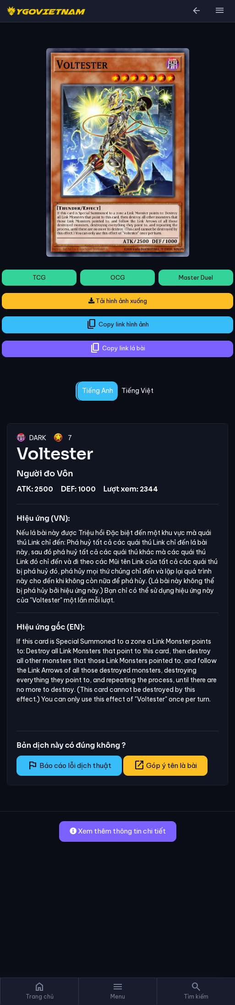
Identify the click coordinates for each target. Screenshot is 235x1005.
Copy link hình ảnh (117, 324)
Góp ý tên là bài (165, 765)
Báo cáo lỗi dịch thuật (69, 765)
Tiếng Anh (97, 391)
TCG (39, 277)
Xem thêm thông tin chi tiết (118, 831)
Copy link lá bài (117, 348)
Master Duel (196, 277)
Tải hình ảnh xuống (117, 300)
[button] (219, 11)
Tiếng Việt (137, 391)
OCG (117, 277)
